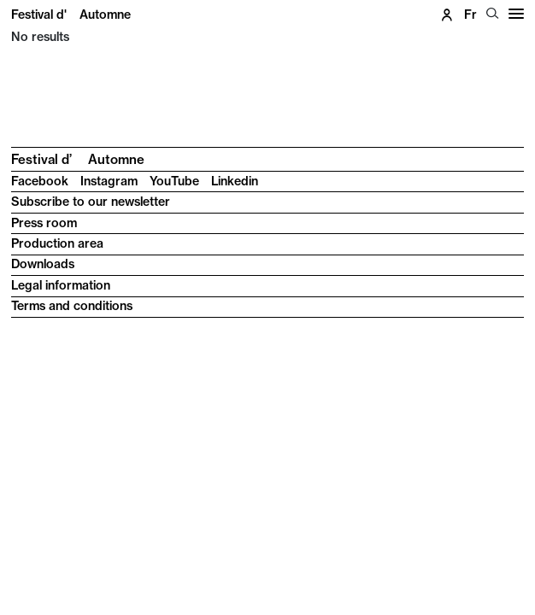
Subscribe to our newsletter (90, 201)
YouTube (174, 181)
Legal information (60, 285)
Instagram (109, 181)
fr (470, 14)
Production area (57, 243)
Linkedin (234, 181)
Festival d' (71, 14)
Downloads (42, 264)
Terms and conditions (71, 305)
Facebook (39, 181)
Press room (44, 223)
